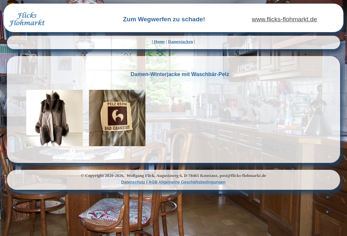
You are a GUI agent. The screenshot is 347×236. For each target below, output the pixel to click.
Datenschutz (133, 182)
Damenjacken (180, 41)
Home (159, 41)
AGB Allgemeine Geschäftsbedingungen (187, 182)
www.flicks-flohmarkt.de (284, 19)
